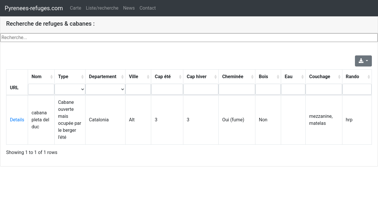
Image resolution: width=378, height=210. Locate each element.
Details (17, 120)
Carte (75, 8)
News (129, 8)
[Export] (363, 60)
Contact (148, 8)
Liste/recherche (102, 8)
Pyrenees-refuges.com (34, 8)
